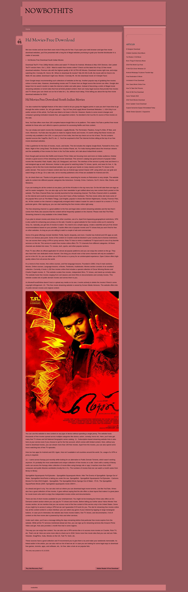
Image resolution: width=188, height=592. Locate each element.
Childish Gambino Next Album (135, 53)
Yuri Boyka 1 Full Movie (133, 57)
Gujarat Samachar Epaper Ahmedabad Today (140, 108)
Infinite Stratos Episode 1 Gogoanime (138, 111)
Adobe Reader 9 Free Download (107, 568)
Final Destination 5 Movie (134, 76)
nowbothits (49, 11)
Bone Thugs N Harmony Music (136, 61)
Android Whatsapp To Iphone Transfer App (139, 72)
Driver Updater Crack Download (136, 104)
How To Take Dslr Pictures (134, 88)
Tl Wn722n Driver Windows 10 (136, 68)
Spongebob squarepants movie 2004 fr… (61, 484)
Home (28, 29)
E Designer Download (133, 49)
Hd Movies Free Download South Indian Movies (46, 60)
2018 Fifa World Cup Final (134, 64)
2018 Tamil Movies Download (135, 100)
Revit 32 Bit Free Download (135, 92)
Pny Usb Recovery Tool (34, 568)
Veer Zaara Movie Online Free (135, 84)
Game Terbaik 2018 (132, 96)
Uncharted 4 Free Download (135, 80)
